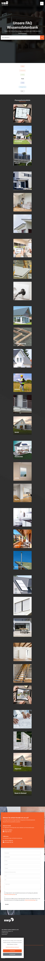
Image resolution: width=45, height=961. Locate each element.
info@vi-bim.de (7, 831)
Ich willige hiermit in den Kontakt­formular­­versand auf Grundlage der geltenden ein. (21, 893)
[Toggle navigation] (42, 3)
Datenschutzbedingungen (9, 894)
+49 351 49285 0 (7, 830)
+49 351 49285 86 (8, 840)
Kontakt (3, 958)
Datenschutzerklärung (10, 947)
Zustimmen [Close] (12, 950)
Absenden (7, 904)
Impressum (17, 947)
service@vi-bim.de (8, 842)
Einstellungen (12, 954)
